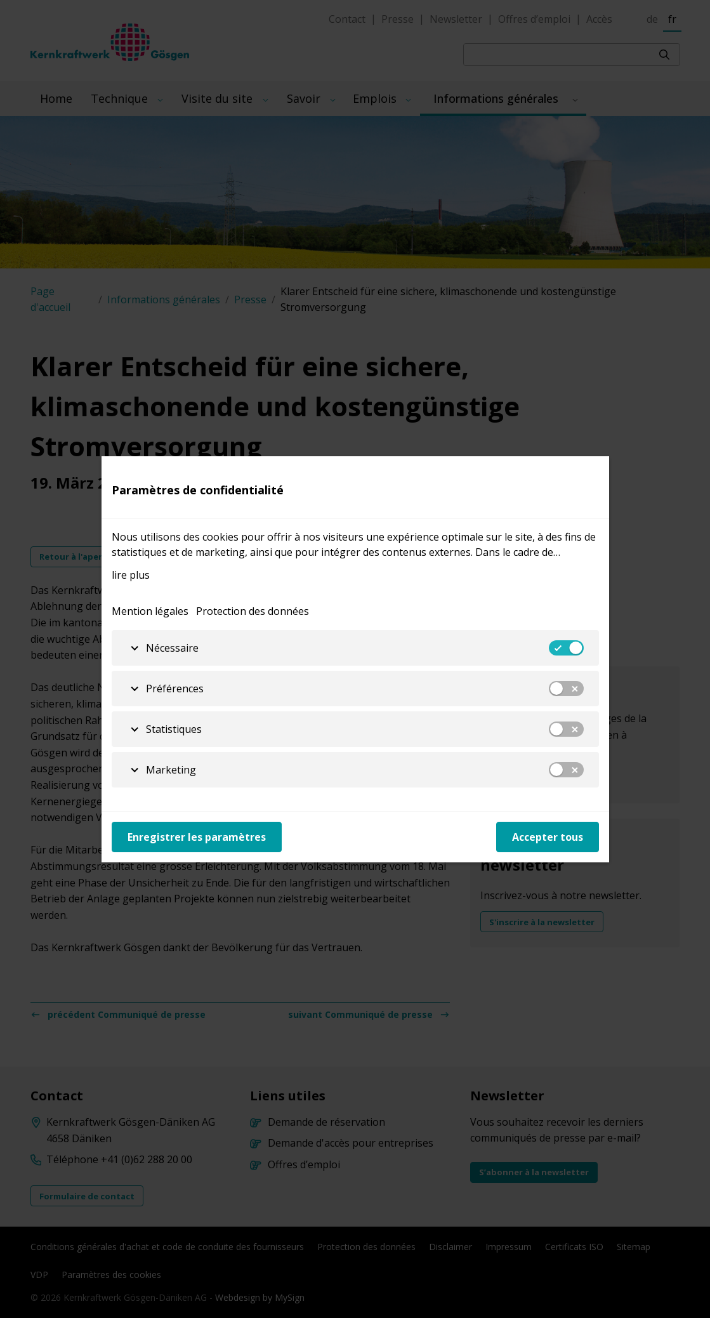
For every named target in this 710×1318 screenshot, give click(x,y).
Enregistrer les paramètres (197, 837)
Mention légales (150, 611)
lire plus (131, 575)
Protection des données (252, 611)
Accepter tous (547, 837)
